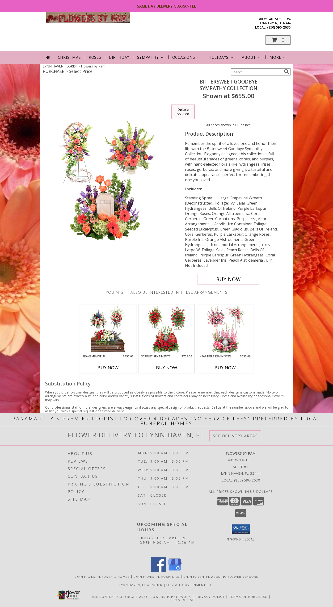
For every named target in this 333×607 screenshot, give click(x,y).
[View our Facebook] (158, 571)
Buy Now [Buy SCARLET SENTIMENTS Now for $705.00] (166, 367)
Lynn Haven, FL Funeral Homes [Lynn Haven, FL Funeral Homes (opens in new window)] (102, 576)
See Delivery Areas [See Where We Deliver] (235, 436)
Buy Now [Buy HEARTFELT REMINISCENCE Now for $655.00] (225, 367)
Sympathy (150, 57)
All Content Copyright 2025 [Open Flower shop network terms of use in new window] (120, 596)
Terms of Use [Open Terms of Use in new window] (181, 600)
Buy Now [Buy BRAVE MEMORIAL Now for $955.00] (108, 367)
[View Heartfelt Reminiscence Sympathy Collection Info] (225, 329)
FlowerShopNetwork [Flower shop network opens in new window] (170, 596)
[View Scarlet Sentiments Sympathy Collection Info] (166, 329)
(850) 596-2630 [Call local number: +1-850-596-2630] (279, 27)
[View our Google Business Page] (174, 571)
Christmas (69, 57)
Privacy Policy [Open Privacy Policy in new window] (210, 596)
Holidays (221, 57)
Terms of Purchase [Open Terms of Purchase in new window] (248, 596)
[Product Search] (256, 72)
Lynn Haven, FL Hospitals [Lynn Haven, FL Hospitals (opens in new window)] (157, 576)
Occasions (186, 57)
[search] (286, 71)
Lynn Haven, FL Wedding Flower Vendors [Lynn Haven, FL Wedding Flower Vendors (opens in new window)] (221, 576)
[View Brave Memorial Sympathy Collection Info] (108, 329)
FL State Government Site (190, 585)
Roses (95, 57)
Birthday (119, 57)
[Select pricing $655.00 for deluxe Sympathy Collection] (183, 112)
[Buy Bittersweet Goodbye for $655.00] (229, 279)
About (252, 57)
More (278, 57)
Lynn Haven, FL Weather (141, 585)
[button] (278, 40)
